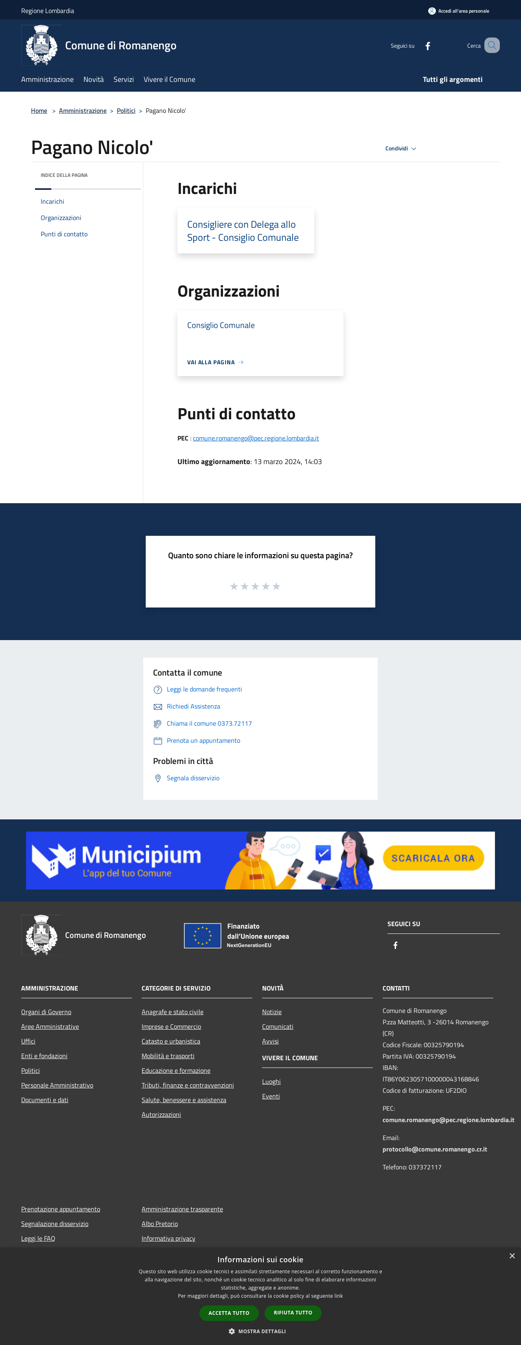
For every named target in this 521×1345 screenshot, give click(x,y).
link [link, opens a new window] (339, 1295)
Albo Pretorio (160, 1223)
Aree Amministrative (50, 1026)
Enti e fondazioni (44, 1056)
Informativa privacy (168, 1238)
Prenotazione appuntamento (60, 1209)
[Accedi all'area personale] (459, 10)
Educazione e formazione (176, 1070)
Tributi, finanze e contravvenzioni (188, 1085)
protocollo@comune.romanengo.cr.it (435, 1149)
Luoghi (271, 1081)
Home (39, 110)
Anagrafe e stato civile (173, 1012)
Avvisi (270, 1041)
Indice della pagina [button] (64, 175)
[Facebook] (417, 45)
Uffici (28, 1041)
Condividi (402, 149)
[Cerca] (490, 45)
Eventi (271, 1096)
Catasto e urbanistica (171, 1041)
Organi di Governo (46, 1012)
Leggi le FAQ (38, 1238)
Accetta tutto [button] (229, 1313)
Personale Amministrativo (57, 1085)
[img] (123, 173)
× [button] (512, 1256)
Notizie (272, 1012)
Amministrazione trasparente (182, 1209)
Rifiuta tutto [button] (293, 1312)
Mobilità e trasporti (168, 1056)
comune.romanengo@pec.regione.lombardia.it (256, 438)
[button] (260, 1331)
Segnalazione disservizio (54, 1223)
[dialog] (260, 1296)
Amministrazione (83, 110)
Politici (126, 110)
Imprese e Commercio (171, 1026)
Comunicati (277, 1026)
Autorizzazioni (161, 1114)
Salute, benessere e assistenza (184, 1100)
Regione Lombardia (47, 10)
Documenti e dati (44, 1100)
